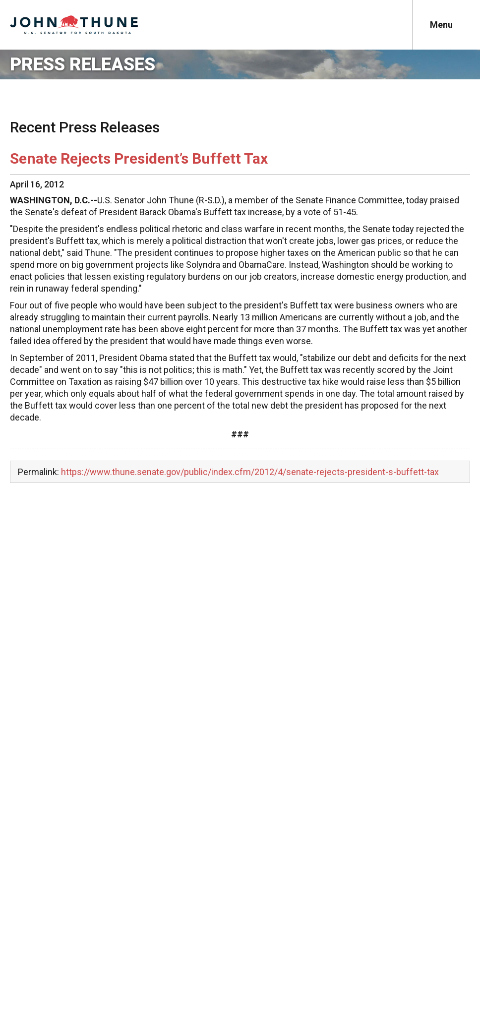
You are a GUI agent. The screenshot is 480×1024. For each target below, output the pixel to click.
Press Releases (82, 64)
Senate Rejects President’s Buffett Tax (139, 158)
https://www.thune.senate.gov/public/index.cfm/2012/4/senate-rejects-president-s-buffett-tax (250, 472)
